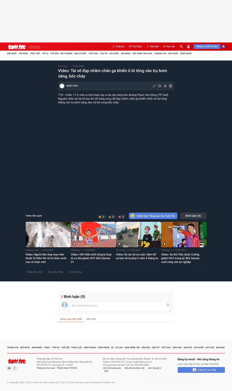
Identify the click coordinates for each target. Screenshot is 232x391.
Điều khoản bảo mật (134, 368)
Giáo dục (177, 347)
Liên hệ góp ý (154, 368)
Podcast (118, 46)
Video (47, 347)
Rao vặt (168, 46)
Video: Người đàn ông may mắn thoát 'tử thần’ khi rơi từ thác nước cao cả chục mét (46, 258)
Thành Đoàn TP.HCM (67, 368)
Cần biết (152, 46)
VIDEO (35, 47)
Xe (112, 347)
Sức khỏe (173, 53)
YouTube (135, 46)
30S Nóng (126, 53)
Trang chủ (13, 347)
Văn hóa (145, 347)
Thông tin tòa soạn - (47, 368)
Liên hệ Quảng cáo (112, 368)
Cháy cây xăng (35, 272)
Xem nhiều (37, 347)
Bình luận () (193, 215)
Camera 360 (160, 53)
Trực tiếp (35, 53)
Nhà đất (187, 347)
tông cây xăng (55, 272)
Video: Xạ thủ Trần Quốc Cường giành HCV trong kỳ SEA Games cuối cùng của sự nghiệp (180, 258)
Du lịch (119, 347)
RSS (106, 371)
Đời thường (66, 53)
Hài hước (114, 53)
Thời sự (55, 347)
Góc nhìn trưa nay (142, 53)
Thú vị (45, 53)
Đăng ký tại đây (207, 369)
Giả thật (209, 347)
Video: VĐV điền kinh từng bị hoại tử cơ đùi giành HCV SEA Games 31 (91, 258)
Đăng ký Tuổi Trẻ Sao (207, 46)
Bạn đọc (220, 347)
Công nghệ (185, 53)
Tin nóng (23, 53)
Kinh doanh (90, 347)
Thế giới (54, 53)
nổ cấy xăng (75, 272)
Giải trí (104, 53)
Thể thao (93, 53)
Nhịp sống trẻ (132, 347)
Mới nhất (12, 53)
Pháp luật (76, 347)
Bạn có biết (80, 53)
